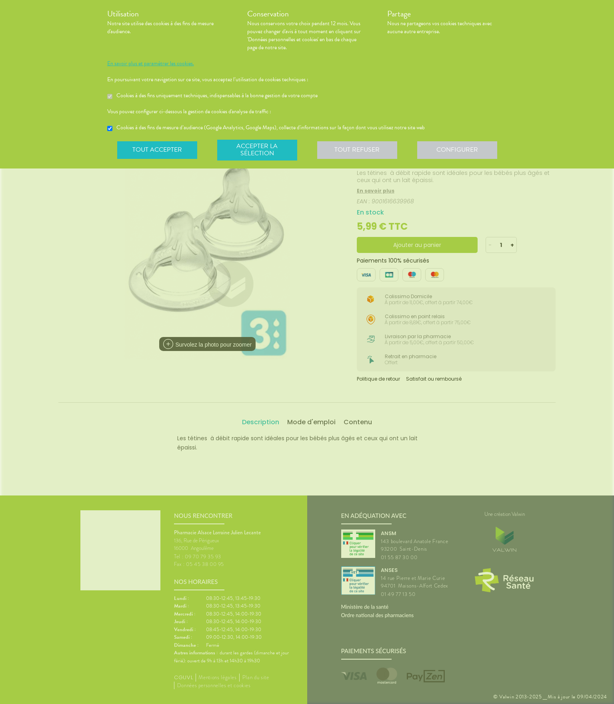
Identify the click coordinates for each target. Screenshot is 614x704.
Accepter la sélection (257, 149)
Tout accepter (157, 149)
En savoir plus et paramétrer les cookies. (150, 64)
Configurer (457, 149)
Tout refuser (357, 149)
